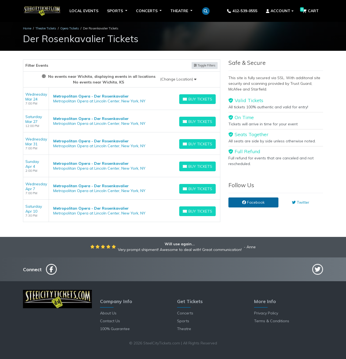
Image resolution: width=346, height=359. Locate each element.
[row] (121, 99)
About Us (108, 313)
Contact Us (110, 320)
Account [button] (278, 10)
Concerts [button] (147, 10)
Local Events (83, 10)
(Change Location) (178, 79)
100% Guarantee (115, 328)
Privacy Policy (266, 313)
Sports (183, 320)
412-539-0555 (242, 10)
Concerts (185, 313)
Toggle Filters (204, 65)
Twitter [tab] (300, 202)
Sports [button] (115, 10)
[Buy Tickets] (197, 99)
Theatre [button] (179, 10)
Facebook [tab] (253, 202)
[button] (206, 11)
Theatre (184, 328)
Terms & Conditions (271, 320)
